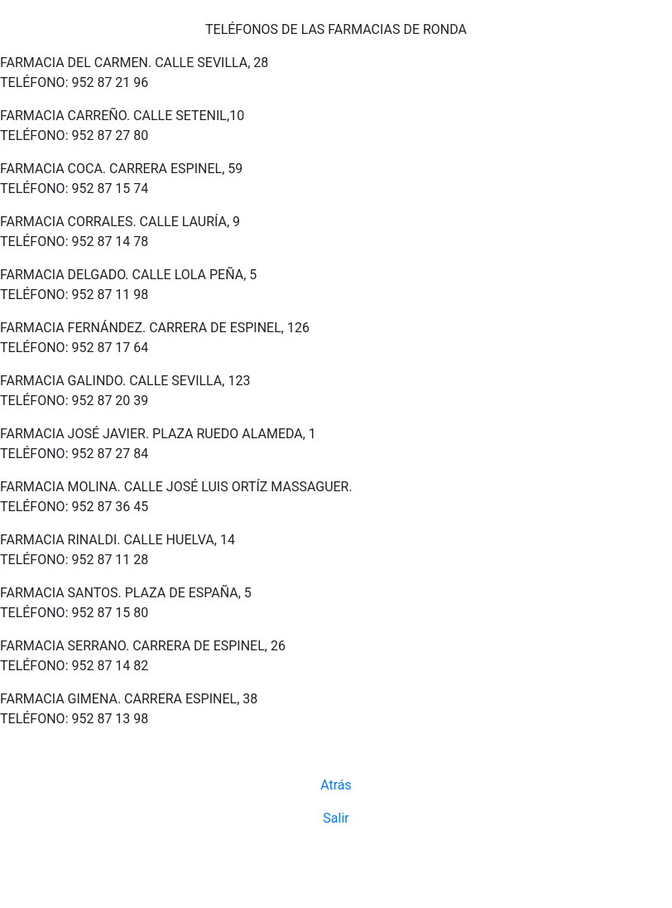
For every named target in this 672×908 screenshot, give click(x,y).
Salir (335, 818)
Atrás (336, 785)
